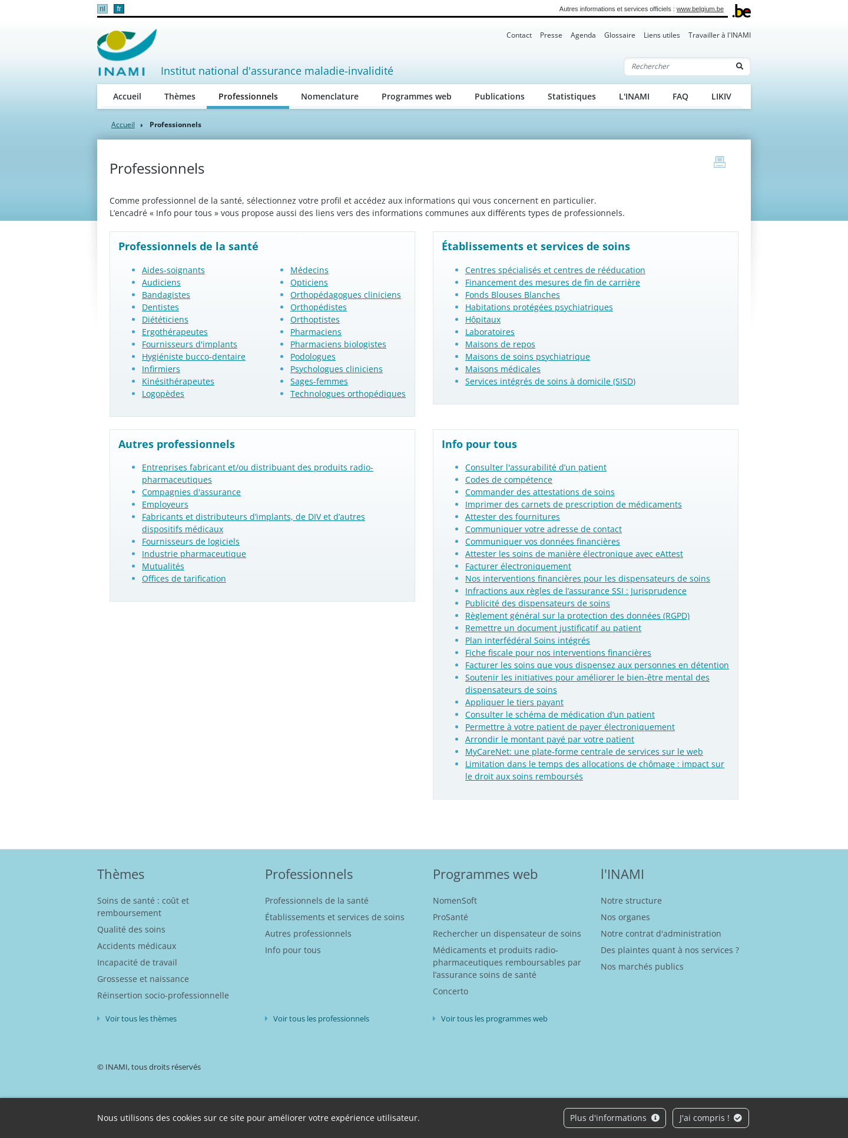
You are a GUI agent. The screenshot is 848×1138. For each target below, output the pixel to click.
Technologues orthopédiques (348, 393)
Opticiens (309, 282)
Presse (551, 35)
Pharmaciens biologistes (338, 344)
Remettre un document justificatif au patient (553, 627)
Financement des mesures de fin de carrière (552, 282)
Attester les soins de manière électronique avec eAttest (574, 553)
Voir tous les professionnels (321, 1018)
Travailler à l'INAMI (719, 35)
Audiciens (161, 282)
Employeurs (165, 504)
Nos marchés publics (642, 966)
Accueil (127, 96)
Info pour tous (293, 949)
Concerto (450, 991)
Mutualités (163, 566)
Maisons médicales (503, 368)
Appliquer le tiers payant (514, 702)
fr (119, 9)
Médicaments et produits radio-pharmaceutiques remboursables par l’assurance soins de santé (507, 962)
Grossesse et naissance (143, 978)
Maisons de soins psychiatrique (527, 356)
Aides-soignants (173, 270)
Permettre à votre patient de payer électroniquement (570, 726)
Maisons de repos (500, 344)
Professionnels (254, 95)
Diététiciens (165, 319)
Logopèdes (163, 393)
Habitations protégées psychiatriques (539, 307)
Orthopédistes (318, 307)
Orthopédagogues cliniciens (345, 294)
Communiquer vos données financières (542, 541)
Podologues (313, 356)
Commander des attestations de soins (540, 491)
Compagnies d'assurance (191, 491)
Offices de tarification (184, 578)
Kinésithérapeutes (178, 381)
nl (102, 9)
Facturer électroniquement (518, 566)
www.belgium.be (700, 8)
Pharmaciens (316, 331)
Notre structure (631, 900)
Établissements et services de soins (335, 917)
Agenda (583, 35)
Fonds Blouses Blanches (512, 294)
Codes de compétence (508, 479)
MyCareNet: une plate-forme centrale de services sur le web (584, 751)
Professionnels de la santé (317, 900)
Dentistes (160, 307)
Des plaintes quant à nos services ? (670, 949)
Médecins (309, 270)
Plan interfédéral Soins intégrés (527, 640)
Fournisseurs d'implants (189, 344)
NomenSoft (455, 900)
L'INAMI (634, 96)
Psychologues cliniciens (336, 368)
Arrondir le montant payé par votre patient (549, 739)
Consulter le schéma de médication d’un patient (560, 714)
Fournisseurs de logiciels (191, 541)
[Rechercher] (677, 66)
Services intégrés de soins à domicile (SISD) (550, 381)
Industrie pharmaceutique (194, 553)
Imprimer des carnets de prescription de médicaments (573, 504)
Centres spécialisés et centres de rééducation (555, 270)
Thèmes (180, 96)
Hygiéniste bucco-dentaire (194, 356)
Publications (500, 96)
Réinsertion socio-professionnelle (163, 995)
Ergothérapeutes (175, 331)
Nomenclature (330, 96)
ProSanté (450, 917)
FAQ (680, 96)
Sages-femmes (319, 381)
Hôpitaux (483, 319)
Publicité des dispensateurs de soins (537, 603)
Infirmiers (161, 368)
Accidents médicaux (136, 945)
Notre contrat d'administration (661, 933)
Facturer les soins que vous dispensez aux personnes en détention (597, 665)
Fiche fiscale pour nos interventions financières (558, 652)
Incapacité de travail (137, 962)
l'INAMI (622, 873)
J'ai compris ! (711, 1117)
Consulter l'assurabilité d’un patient (536, 467)
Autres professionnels (308, 933)
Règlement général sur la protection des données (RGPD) (577, 615)
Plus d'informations (615, 1117)
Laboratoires (490, 331)
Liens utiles (662, 35)
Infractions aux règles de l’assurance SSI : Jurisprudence (576, 590)
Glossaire (619, 35)
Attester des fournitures (512, 516)
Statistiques (572, 96)
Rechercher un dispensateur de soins (507, 933)
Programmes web (417, 96)
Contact (519, 35)
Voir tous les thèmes (141, 1018)
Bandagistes (166, 294)
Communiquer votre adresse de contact (543, 529)
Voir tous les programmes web (494, 1018)
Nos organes (625, 917)
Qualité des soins (131, 929)
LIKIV (721, 96)
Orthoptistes (315, 319)
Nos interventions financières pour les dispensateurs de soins (587, 578)
